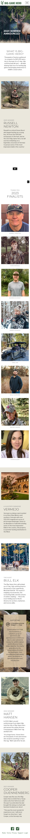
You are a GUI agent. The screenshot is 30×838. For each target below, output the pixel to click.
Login (26, 833)
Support (20, 833)
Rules (4, 833)
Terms (9, 833)
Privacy (14, 833)
